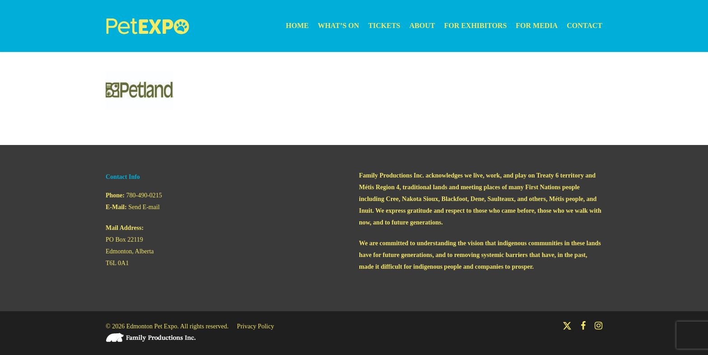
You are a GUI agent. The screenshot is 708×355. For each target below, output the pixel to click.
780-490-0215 (144, 195)
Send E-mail (144, 207)
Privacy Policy (255, 326)
